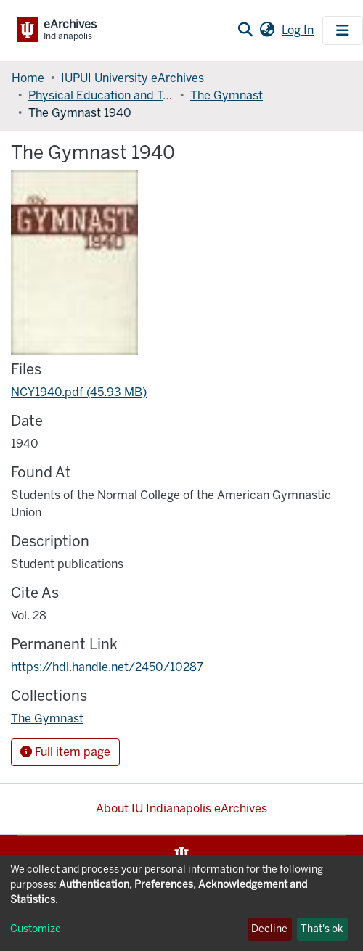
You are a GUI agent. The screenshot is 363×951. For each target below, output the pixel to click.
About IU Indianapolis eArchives (181, 808)
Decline (269, 929)
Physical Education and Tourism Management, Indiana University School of (101, 95)
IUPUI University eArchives (132, 78)
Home (28, 78)
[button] (267, 30)
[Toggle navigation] (342, 30)
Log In (299, 30)
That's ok (322, 929)
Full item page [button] (65, 752)
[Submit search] (245, 30)
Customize (35, 929)
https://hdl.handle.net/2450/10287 (107, 667)
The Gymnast (226, 95)
